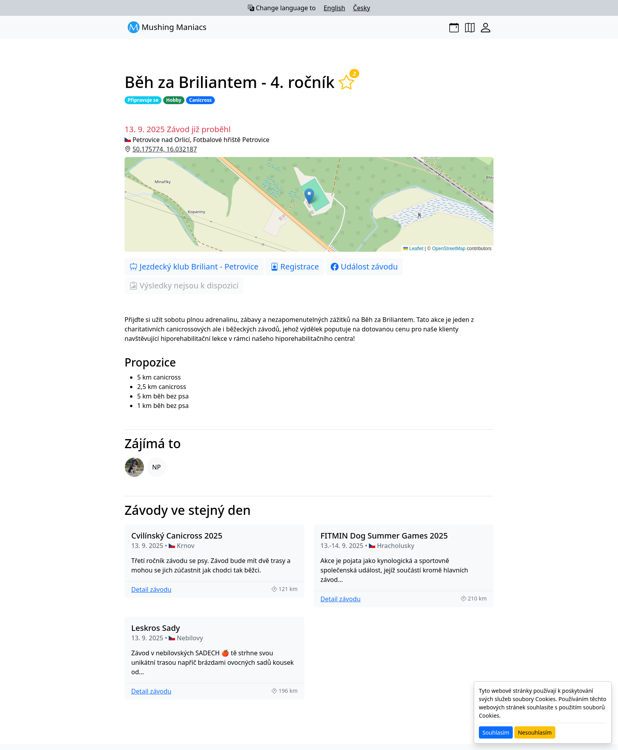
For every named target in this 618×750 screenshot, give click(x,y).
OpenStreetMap (448, 248)
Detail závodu (151, 589)
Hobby (173, 100)
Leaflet (413, 248)
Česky (361, 8)
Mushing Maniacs (167, 27)
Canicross (200, 100)
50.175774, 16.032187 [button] (164, 149)
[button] (309, 204)
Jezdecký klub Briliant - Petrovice (194, 266)
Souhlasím (495, 732)
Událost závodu (364, 266)
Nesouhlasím (535, 732)
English (334, 8)
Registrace (294, 266)
